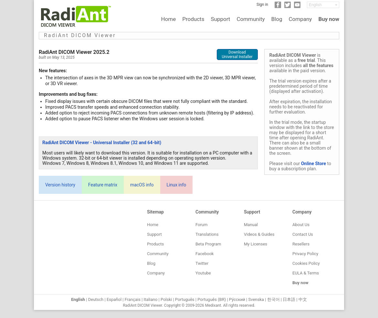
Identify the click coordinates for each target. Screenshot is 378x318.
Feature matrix (102, 184)
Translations (206, 234)
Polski (166, 299)
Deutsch (96, 299)
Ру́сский (237, 299)
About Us (301, 224)
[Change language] (323, 5)
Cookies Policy (306, 263)
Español (114, 299)
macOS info (142, 184)
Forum (201, 224)
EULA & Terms (305, 273)
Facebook (204, 253)
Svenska (256, 299)
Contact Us (302, 234)
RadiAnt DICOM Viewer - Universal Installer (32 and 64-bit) (101, 142)
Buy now (328, 19)
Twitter (201, 263)
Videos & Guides (259, 234)
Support (220, 19)
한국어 (273, 299)
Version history (60, 184)
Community (250, 19)
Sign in (262, 4)
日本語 (289, 299)
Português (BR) (211, 299)
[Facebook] (278, 7)
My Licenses (255, 244)
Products (193, 19)
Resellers (301, 244)
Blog (276, 19)
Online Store (313, 163)
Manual (251, 224)
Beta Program (208, 244)
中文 (303, 299)
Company (300, 19)
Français (133, 299)
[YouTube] (297, 7)
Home (168, 19)
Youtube (203, 273)
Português (184, 299)
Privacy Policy (305, 253)
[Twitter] (287, 7)
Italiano (151, 299)
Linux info (176, 184)
